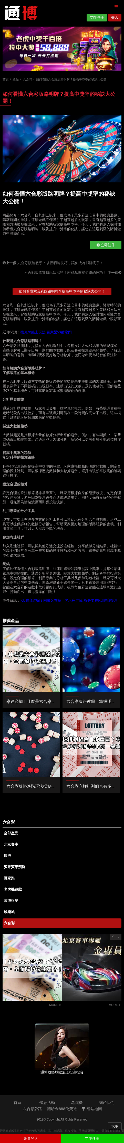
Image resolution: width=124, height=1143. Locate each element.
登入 (114, 17)
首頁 (6, 79)
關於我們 (106, 1102)
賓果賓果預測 (14, 867)
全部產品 (11, 833)
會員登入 (31, 1138)
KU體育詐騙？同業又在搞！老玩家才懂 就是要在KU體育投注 (69, 600)
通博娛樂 (11, 901)
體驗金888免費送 (62, 1108)
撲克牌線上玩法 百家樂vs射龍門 (46, 332)
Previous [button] (113, 937)
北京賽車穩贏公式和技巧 (84, 1006)
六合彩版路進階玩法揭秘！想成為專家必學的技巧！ (72, 273)
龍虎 (7, 856)
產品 (16, 79)
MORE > (55, 1005)
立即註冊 (97, 17)
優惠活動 (47, 1102)
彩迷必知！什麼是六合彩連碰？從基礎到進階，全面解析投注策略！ (25, 1006)
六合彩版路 (32, 1108)
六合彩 (27, 79)
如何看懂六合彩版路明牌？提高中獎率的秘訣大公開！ (62, 291)
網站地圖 (91, 1108)
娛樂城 (9, 912)
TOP (114, 1126)
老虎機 (77, 1102)
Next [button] (118, 937)
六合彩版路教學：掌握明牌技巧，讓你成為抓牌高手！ (53, 263)
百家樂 (9, 878)
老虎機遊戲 (13, 889)
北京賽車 (11, 844)
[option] (62, 49)
